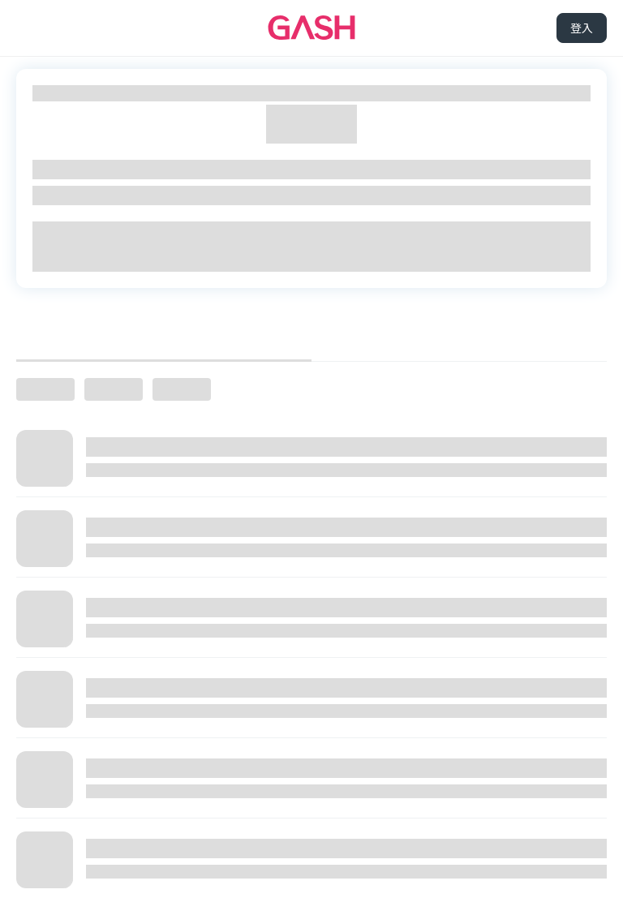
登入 (581, 27)
